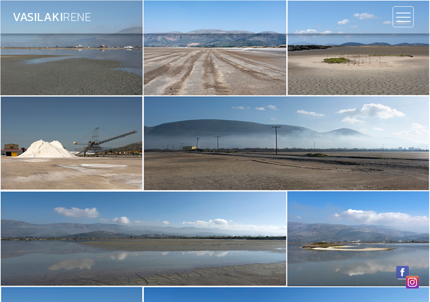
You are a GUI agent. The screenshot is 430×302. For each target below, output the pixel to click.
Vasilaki (52, 17)
